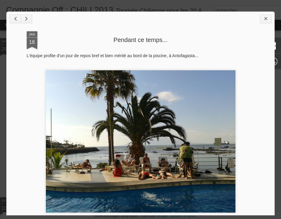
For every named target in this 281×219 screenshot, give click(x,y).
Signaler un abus (182, 215)
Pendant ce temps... (141, 39)
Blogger (162, 215)
